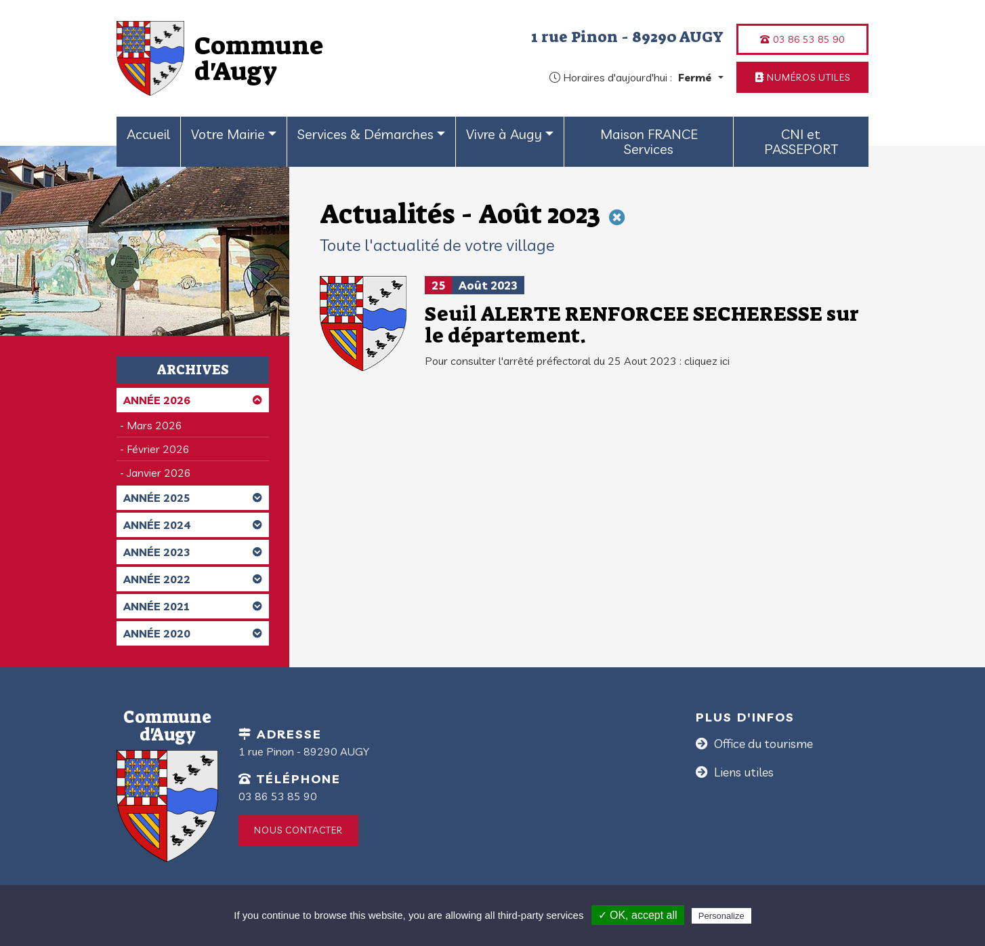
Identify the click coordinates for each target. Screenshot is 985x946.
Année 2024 (192, 525)
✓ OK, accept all (637, 915)
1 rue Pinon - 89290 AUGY (627, 36)
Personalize (721, 916)
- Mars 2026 (151, 425)
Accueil (148, 133)
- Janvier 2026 (155, 472)
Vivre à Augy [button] (504, 133)
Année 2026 (192, 400)
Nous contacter (298, 830)
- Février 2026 (155, 449)
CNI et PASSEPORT (801, 141)
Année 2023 (192, 552)
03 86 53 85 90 (802, 39)
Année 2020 (192, 633)
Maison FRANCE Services (649, 141)
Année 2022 (192, 579)
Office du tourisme (762, 743)
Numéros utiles (802, 77)
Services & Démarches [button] (365, 133)
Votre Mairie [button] (228, 133)
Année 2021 (192, 606)
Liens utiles (742, 772)
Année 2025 (192, 498)
